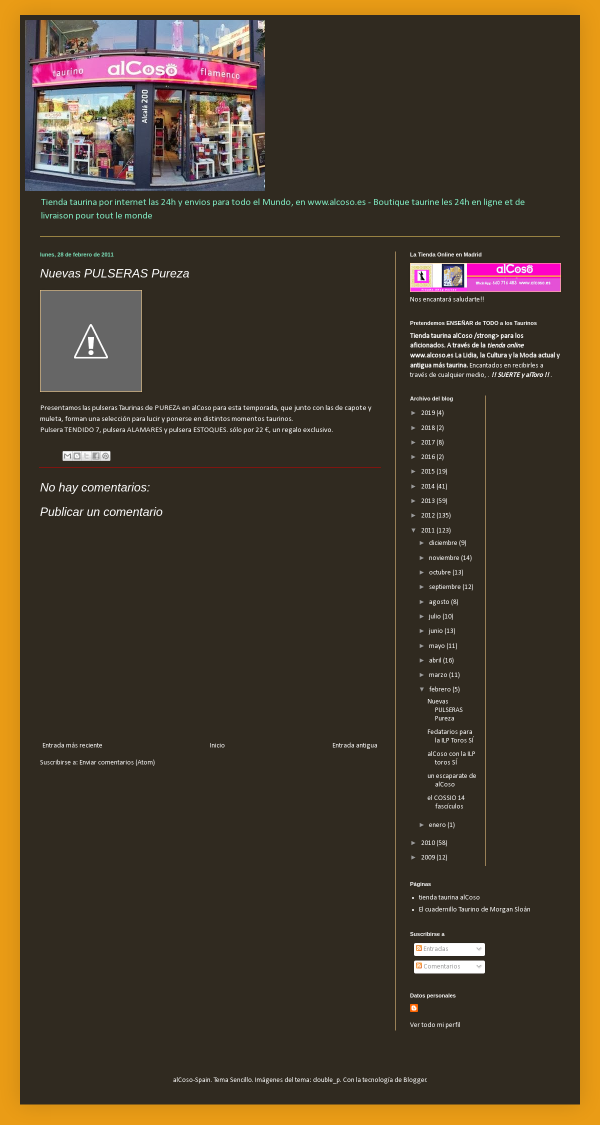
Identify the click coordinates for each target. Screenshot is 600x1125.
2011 (428, 530)
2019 (428, 413)
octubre (440, 572)
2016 (428, 457)
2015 (428, 472)
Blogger (415, 1080)
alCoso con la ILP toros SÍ (452, 758)
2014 (428, 486)
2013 (428, 501)
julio (435, 616)
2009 (428, 858)
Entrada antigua (355, 746)
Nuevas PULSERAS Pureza (445, 710)
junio (436, 631)
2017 (428, 442)
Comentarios (438, 966)
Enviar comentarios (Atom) (117, 762)
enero (438, 825)
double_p (326, 1080)
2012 (428, 516)
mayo (437, 646)
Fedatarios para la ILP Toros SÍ (451, 736)
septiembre (445, 587)
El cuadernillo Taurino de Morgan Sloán (474, 910)
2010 (428, 843)
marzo (439, 675)
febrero (440, 690)
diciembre (444, 543)
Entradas (432, 949)
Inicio (217, 746)
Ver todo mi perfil (435, 1025)
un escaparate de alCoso (452, 780)
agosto (440, 602)
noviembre (445, 558)
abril (436, 660)
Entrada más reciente (72, 746)
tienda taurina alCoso (449, 898)
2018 (428, 428)
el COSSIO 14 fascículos (446, 802)
